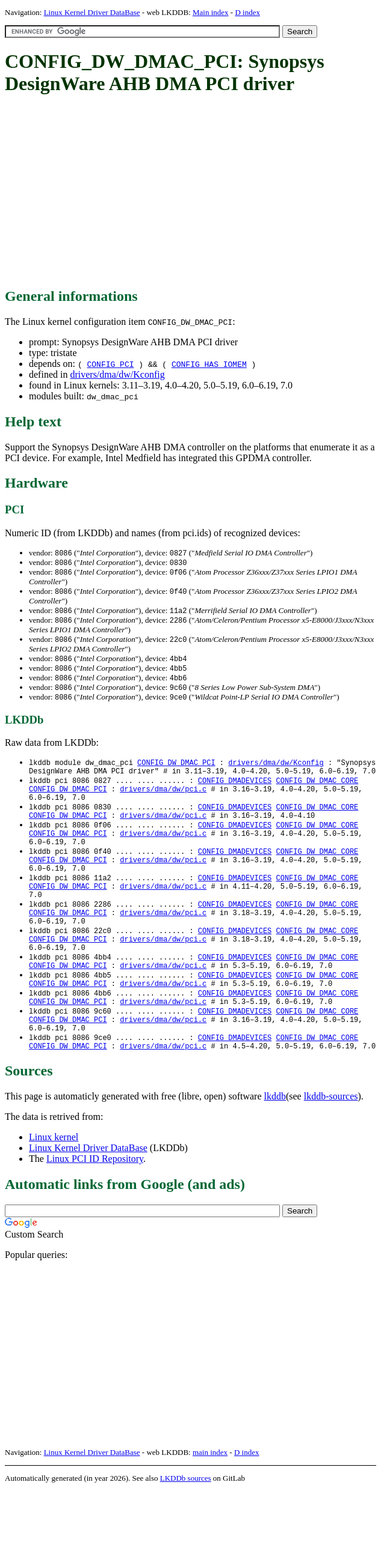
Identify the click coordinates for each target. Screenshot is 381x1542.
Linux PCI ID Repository (94, 1210)
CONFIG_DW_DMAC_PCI (176, 770)
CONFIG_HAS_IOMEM (209, 363)
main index (210, 1503)
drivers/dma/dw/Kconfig (117, 374)
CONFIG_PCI (110, 363)
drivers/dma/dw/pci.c (163, 801)
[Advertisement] (193, 192)
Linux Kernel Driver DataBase (92, 12)
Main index (211, 12)
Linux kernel (53, 1188)
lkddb (275, 1147)
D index (247, 12)
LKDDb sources (185, 1529)
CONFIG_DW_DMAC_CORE (317, 790)
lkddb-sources (331, 1147)
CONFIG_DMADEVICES (234, 790)
